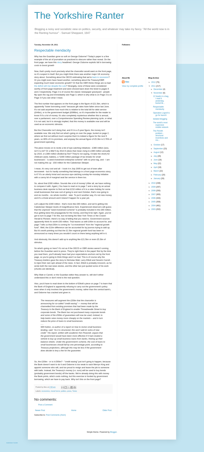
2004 (153, 205)
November (158, 93)
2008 (153, 190)
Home (73, 410)
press (69, 391)
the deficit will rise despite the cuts (50, 86)
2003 (153, 209)
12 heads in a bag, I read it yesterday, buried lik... (161, 99)
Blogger (113, 432)
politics (63, 391)
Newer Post (40, 410)
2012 (153, 82)
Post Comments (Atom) (56, 415)
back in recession (100, 77)
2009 (153, 187)
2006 (153, 198)
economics (46, 391)
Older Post (107, 410)
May (155, 163)
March (156, 171)
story (59, 62)
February (157, 175)
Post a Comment (45, 405)
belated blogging (160, 119)
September (158, 148)
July (155, 156)
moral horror (55, 391)
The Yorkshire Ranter (79, 15)
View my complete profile (132, 86)
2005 (153, 202)
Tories (74, 391)
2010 (153, 183)
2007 (153, 194)
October (157, 145)
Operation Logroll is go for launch (161, 114)
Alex (127, 82)
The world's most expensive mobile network (160, 124)
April (155, 167)
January (157, 178)
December (158, 89)
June (155, 160)
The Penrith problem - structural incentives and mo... (160, 135)
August (156, 152)
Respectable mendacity (52, 50)
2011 (153, 86)
